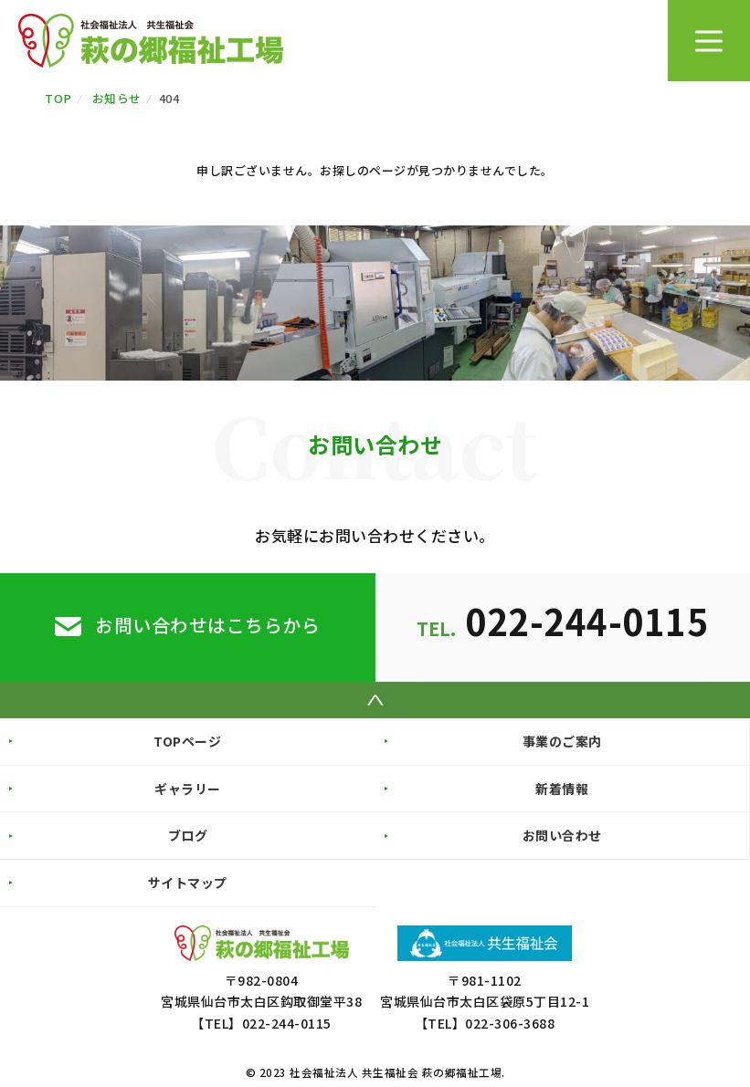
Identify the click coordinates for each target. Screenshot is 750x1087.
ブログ (188, 835)
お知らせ (117, 98)
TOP (58, 98)
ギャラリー (187, 788)
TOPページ (187, 741)
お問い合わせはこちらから (207, 624)
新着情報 (561, 788)
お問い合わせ (562, 835)
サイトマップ (187, 882)
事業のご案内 (562, 741)
